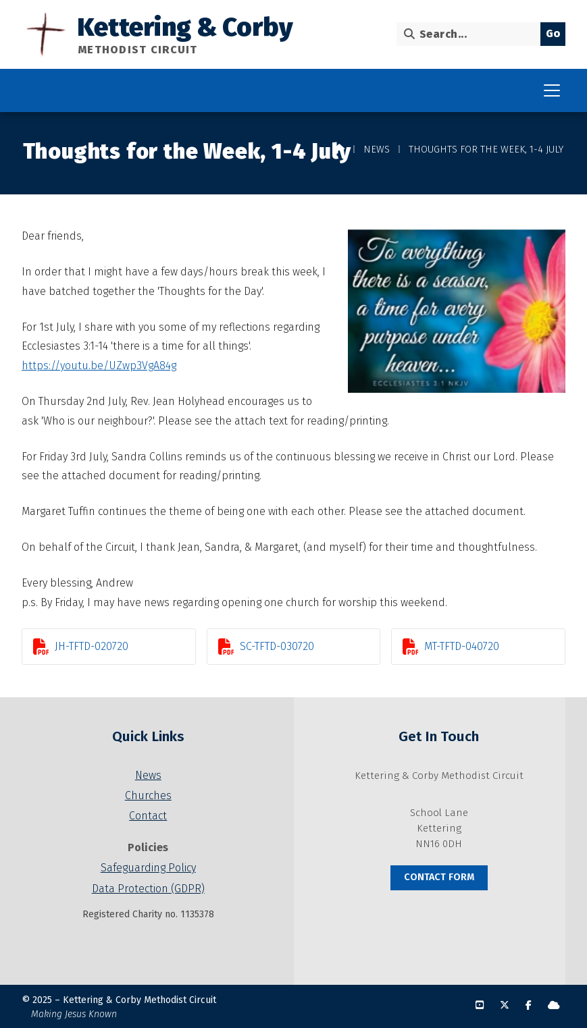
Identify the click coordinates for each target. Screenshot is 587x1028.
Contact (148, 815)
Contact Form (439, 877)
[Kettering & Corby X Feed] (504, 1005)
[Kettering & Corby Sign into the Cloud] (554, 1005)
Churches (148, 795)
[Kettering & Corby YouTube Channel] (480, 1005)
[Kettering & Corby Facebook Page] (529, 1005)
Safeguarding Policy (148, 867)
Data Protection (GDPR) (148, 888)
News (376, 149)
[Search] (471, 34)
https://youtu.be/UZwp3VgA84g (99, 365)
